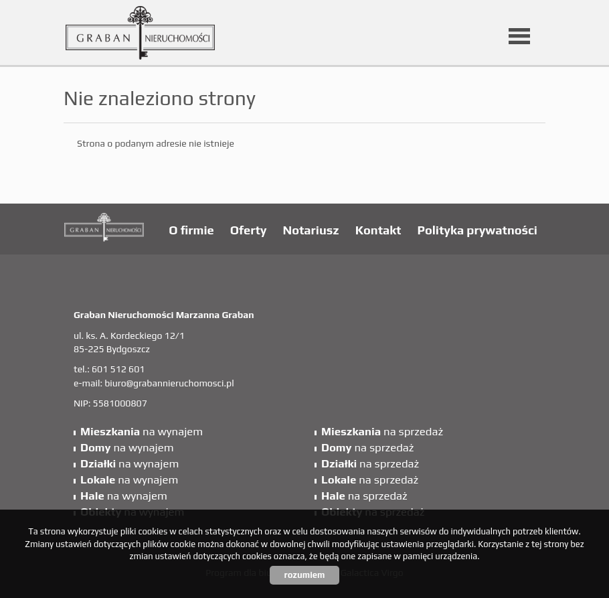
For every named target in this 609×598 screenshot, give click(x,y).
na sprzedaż (382, 431)
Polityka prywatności (477, 230)
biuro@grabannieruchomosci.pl (169, 383)
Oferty (248, 230)
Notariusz (311, 230)
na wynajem (141, 431)
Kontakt (378, 230)
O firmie (191, 230)
